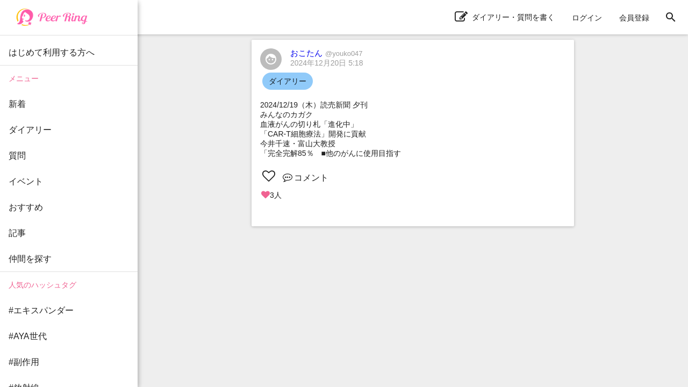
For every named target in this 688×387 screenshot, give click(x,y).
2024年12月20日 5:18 (326, 63)
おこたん (326, 53)
